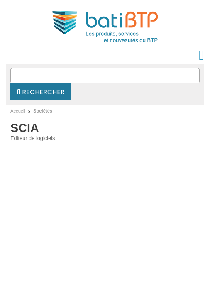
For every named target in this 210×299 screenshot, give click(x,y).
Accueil (17, 110)
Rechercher (41, 92)
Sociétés (42, 110)
